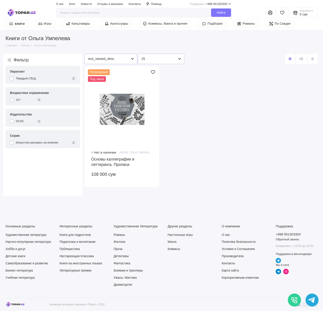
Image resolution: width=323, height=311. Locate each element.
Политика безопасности (238, 242)
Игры (44, 23)
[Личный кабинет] (270, 13)
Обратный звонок (287, 239)
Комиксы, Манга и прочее (165, 24)
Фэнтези (119, 242)
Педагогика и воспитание (77, 242)
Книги (17, 24)
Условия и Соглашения (238, 249)
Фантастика (121, 263)
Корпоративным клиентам (240, 277)
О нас (60, 4)
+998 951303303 (210, 4)
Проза (117, 249)
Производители (233, 256)
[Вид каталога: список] (301, 59)
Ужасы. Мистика (125, 277)
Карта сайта (230, 270)
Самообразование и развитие (26, 263)
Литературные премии (75, 270)
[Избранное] (282, 13)
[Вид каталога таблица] (312, 59)
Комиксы (174, 249)
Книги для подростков (75, 235)
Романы (246, 24)
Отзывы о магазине (110, 4)
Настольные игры (180, 235)
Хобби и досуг (15, 249)
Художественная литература (25, 235)
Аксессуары (116, 24)
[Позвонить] (294, 300)
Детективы (121, 256)
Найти (221, 12)
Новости (86, 4)
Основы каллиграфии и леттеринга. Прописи (112, 162)
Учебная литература (20, 277)
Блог (72, 4)
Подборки (212, 24)
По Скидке (279, 24)
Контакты (135, 4)
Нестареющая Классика (76, 256)
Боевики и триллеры (128, 270)
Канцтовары (78, 24)
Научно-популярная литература (28, 242)
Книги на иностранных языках (80, 263)
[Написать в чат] (312, 300)
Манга (172, 242)
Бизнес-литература (19, 270)
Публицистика (69, 249)
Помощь (154, 4)
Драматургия (122, 284)
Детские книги (15, 256)
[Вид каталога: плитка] (290, 59)
